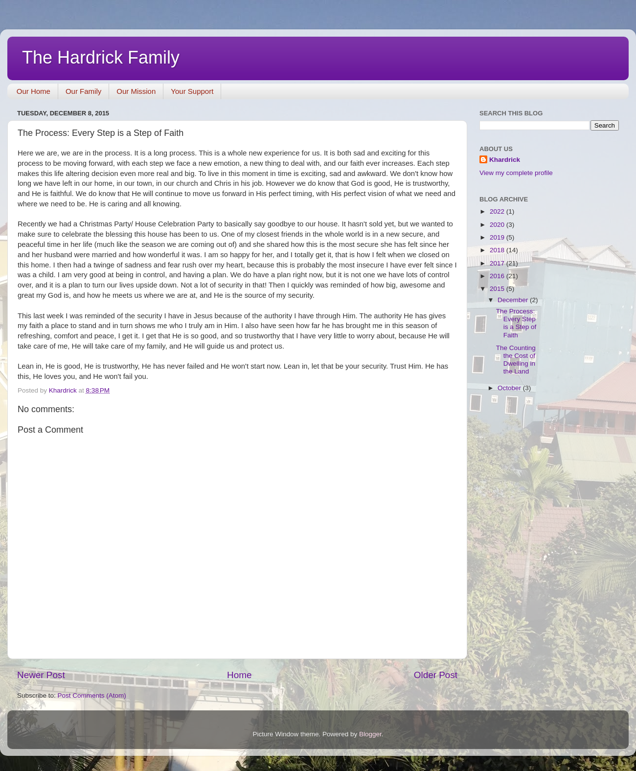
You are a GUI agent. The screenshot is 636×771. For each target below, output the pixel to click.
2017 (498, 263)
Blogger (370, 734)
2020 (498, 224)
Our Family (83, 91)
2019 (498, 237)
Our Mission (136, 91)
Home (239, 675)
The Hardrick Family (101, 57)
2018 (498, 250)
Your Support (192, 91)
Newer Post (41, 675)
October (510, 388)
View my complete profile (516, 172)
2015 (498, 288)
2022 (498, 211)
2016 (498, 276)
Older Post (435, 675)
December (514, 300)
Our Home (33, 91)
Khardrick (504, 159)
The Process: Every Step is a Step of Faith (516, 323)
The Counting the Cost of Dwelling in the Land (516, 359)
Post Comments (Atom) (92, 695)
